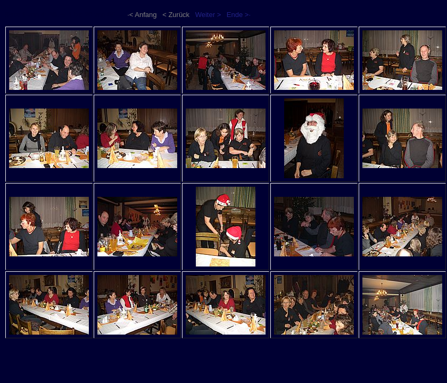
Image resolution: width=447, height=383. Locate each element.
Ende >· (239, 15)
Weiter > (208, 15)
